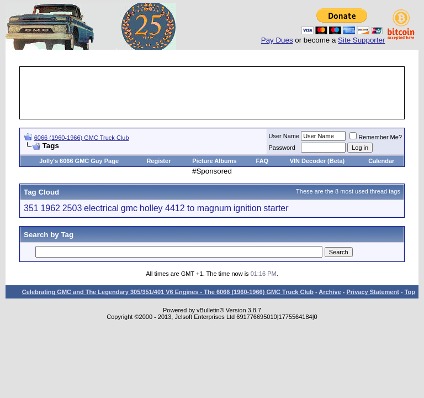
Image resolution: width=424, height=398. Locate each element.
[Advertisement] (222, 93)
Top (410, 292)
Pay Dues (277, 40)
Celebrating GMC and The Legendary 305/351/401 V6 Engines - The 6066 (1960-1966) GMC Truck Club (168, 292)
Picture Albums (214, 161)
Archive (330, 292)
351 (31, 208)
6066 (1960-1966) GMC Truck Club (81, 137)
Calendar (381, 161)
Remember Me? (375, 137)
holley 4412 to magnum (185, 208)
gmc (129, 208)
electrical (101, 208)
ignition (248, 208)
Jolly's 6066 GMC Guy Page (79, 161)
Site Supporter (361, 40)
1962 (50, 208)
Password (282, 147)
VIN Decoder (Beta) (317, 161)
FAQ (262, 161)
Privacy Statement (372, 292)
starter (275, 208)
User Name (284, 136)
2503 (72, 208)
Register (158, 161)
